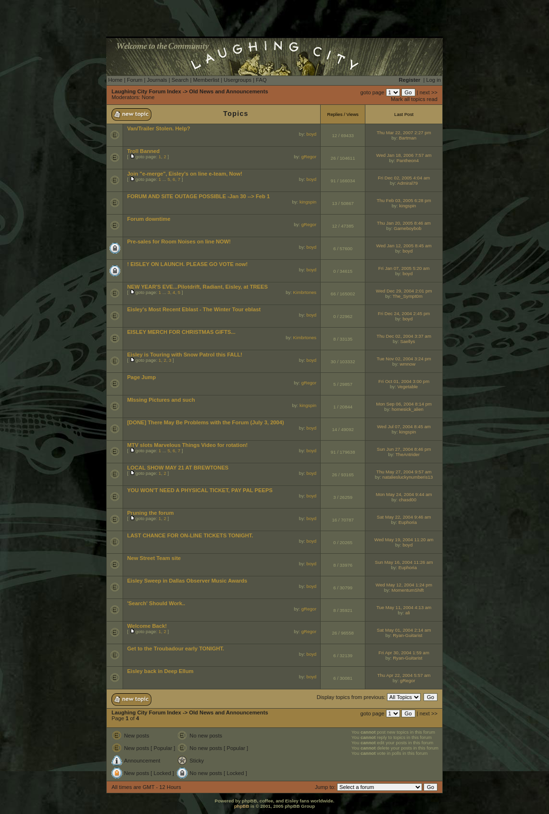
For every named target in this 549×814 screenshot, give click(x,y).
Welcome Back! (147, 626)
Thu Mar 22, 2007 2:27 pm (404, 132)
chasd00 (407, 499)
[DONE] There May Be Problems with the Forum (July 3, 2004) (205, 422)
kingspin (307, 201)
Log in (433, 80)
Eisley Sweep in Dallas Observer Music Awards (187, 581)
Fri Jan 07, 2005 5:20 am (404, 268)
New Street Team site (154, 558)
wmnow (408, 364)
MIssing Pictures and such (161, 400)
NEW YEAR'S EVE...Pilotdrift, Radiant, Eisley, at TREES (197, 287)
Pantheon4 (408, 160)
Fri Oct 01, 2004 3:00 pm (403, 381)
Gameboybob (408, 228)
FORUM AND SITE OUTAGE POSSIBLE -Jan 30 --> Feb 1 (198, 196)
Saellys (407, 341)
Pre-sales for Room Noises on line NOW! (179, 241)
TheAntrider (408, 454)
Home (115, 80)
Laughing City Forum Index (146, 91)
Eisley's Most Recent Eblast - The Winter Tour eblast (194, 309)
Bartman (407, 137)
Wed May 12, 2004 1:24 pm (403, 584)
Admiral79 (407, 183)
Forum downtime (148, 219)
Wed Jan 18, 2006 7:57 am (404, 155)
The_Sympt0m (408, 296)
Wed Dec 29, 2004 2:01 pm (404, 290)
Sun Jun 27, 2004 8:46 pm (404, 449)
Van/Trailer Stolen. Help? (158, 128)
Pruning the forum (150, 513)
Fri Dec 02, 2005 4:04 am (404, 177)
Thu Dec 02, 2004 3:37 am (403, 336)
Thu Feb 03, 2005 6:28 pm (404, 200)
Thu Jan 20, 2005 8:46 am (404, 223)
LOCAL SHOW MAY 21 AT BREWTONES (177, 468)
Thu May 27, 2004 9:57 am (404, 471)
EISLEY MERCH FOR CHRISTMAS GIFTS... (181, 332)
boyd (311, 134)
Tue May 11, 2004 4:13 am (403, 607)
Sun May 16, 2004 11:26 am (404, 562)
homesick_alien (408, 409)
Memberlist (206, 80)
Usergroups (237, 80)
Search (180, 80)
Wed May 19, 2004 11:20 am (404, 539)
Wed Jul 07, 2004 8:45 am (404, 426)
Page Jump (141, 377)
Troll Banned (143, 151)
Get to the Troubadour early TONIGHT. (175, 648)
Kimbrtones (305, 292)
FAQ (261, 80)
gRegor (308, 156)
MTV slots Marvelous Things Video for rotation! (187, 445)
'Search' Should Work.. (156, 603)
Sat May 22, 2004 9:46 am (404, 517)
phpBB (241, 806)
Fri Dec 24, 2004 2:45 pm (404, 313)
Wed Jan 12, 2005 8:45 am (404, 245)
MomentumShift (407, 590)
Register (410, 80)
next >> (428, 92)
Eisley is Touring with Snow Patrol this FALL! (184, 354)
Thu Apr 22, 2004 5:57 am (404, 675)
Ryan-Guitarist (407, 635)
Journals (157, 80)
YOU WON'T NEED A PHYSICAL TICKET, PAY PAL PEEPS (200, 490)
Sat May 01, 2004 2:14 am (404, 630)
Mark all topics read (414, 99)
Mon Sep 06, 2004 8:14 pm (404, 404)
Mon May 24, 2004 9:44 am (404, 494)
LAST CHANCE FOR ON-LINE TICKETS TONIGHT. (190, 535)
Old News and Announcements (228, 91)
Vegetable (408, 386)
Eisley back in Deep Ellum (160, 671)
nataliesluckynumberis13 (407, 477)
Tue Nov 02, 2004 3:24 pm (403, 358)
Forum (134, 80)
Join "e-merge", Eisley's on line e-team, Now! (184, 174)
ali (407, 612)
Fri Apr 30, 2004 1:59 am (403, 652)
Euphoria (408, 522)
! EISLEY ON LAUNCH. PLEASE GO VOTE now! (187, 264)
